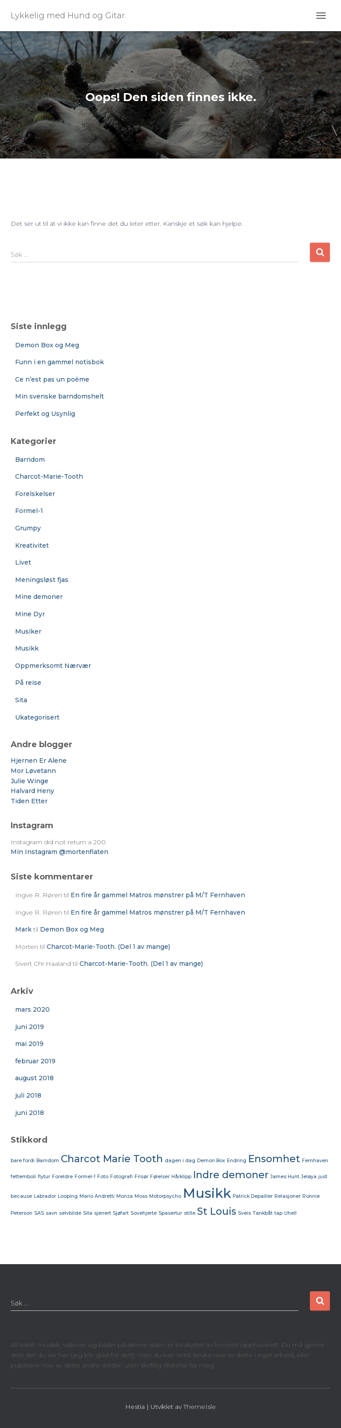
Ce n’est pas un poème (52, 379)
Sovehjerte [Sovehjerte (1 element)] (144, 1213)
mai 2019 (29, 1044)
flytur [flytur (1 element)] (44, 1177)
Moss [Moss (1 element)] (141, 1196)
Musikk (27, 648)
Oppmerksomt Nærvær (53, 666)
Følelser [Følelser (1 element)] (160, 1177)
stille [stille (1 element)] (189, 1213)
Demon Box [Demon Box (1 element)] (211, 1161)
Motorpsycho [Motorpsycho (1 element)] (165, 1196)
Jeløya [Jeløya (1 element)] (309, 1177)
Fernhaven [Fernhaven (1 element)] (315, 1161)
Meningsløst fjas (41, 580)
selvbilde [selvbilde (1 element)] (70, 1213)
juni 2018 (29, 1113)
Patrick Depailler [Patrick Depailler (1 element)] (253, 1196)
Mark (23, 929)
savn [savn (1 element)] (51, 1213)
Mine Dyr (30, 614)
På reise (28, 683)
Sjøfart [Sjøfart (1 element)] (121, 1213)
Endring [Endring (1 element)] (236, 1161)
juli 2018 (28, 1095)
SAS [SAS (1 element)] (39, 1213)
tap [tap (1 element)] (278, 1213)
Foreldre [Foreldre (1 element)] (62, 1177)
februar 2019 (35, 1061)
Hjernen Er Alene (39, 761)
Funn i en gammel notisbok (59, 362)
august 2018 (34, 1078)
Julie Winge (29, 781)
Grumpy (28, 528)
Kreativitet (32, 545)
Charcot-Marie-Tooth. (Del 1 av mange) (108, 947)
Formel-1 (29, 511)
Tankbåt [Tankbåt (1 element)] (263, 1213)
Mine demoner (39, 597)
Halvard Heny (32, 791)
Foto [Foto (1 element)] (102, 1177)
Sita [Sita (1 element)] (87, 1213)
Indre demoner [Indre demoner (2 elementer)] (231, 1174)
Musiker (28, 631)
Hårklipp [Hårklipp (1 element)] (181, 1177)
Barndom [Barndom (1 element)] (47, 1161)
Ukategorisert (37, 717)
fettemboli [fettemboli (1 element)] (23, 1177)
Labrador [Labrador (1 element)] (45, 1196)
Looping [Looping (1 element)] (68, 1196)
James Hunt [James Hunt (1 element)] (284, 1177)
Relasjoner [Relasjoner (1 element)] (287, 1196)
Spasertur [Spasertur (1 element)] (170, 1213)
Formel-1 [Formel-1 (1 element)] (85, 1177)
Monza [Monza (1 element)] (124, 1196)
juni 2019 (29, 1027)
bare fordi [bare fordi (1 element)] (23, 1161)
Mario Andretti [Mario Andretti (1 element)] (97, 1196)
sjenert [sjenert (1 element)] (102, 1213)
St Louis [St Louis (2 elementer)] (216, 1211)
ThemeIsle (199, 1407)
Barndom (30, 460)
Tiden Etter (29, 801)
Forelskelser (35, 494)
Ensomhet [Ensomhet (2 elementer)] (274, 1158)
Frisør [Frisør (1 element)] (141, 1177)
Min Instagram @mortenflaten (59, 852)
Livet (23, 562)
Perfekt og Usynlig (45, 414)
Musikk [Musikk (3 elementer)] (207, 1193)
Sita (21, 700)
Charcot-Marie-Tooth (49, 476)
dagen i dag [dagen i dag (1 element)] (180, 1161)
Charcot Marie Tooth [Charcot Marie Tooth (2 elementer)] (112, 1158)
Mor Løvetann (33, 771)
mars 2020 (32, 1009)
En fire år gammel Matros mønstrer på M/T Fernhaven (158, 895)
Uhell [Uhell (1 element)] (290, 1213)
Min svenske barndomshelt (59, 396)
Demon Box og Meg (47, 345)
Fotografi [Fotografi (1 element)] (121, 1177)
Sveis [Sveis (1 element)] (244, 1213)
